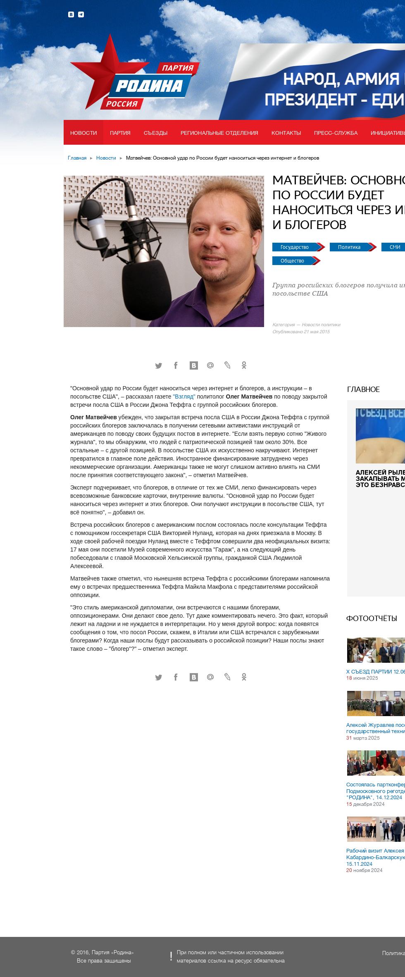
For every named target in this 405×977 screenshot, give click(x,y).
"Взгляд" (185, 396)
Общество (293, 260)
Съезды (155, 133)
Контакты (286, 133)
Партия (120, 133)
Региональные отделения (219, 133)
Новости (83, 133)
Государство (295, 247)
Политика (350, 247)
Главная (77, 158)
